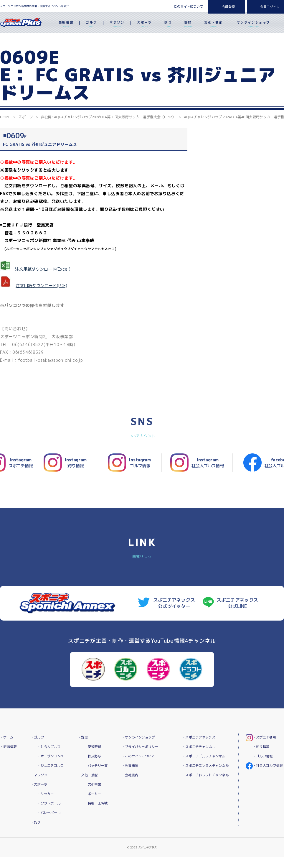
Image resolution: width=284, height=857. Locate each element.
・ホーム (6, 737)
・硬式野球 (92, 746)
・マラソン (39, 775)
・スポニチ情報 (264, 737)
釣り (168, 24)
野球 (188, 24)
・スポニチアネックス (198, 737)
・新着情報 (8, 746)
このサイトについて (188, 6)
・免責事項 (130, 765)
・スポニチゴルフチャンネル (203, 756)
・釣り (36, 822)
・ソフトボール (48, 803)
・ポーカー (92, 794)
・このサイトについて (138, 756)
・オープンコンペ (50, 756)
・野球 (83, 737)
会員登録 (228, 6)
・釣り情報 (261, 746)
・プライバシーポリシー (140, 746)
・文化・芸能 (88, 775)
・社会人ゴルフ (48, 746)
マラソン (117, 24)
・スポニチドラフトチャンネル (205, 775)
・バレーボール (48, 812)
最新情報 (66, 24)
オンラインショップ (253, 24)
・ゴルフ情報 (263, 756)
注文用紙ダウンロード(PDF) (41, 285)
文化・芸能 (213, 24)
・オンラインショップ (138, 737)
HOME (5, 116)
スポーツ (144, 24)
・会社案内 (130, 775)
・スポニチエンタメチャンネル (205, 765)
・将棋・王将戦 (96, 803)
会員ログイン (270, 6)
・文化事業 (92, 784)
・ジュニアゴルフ (50, 765)
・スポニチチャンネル (198, 746)
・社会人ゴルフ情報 (268, 765)
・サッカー (45, 794)
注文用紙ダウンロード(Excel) (42, 269)
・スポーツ (39, 784)
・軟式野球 (92, 756)
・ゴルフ (37, 737)
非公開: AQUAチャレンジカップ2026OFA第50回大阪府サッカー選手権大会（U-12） (108, 116)
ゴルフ (91, 24)
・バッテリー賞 (96, 765)
